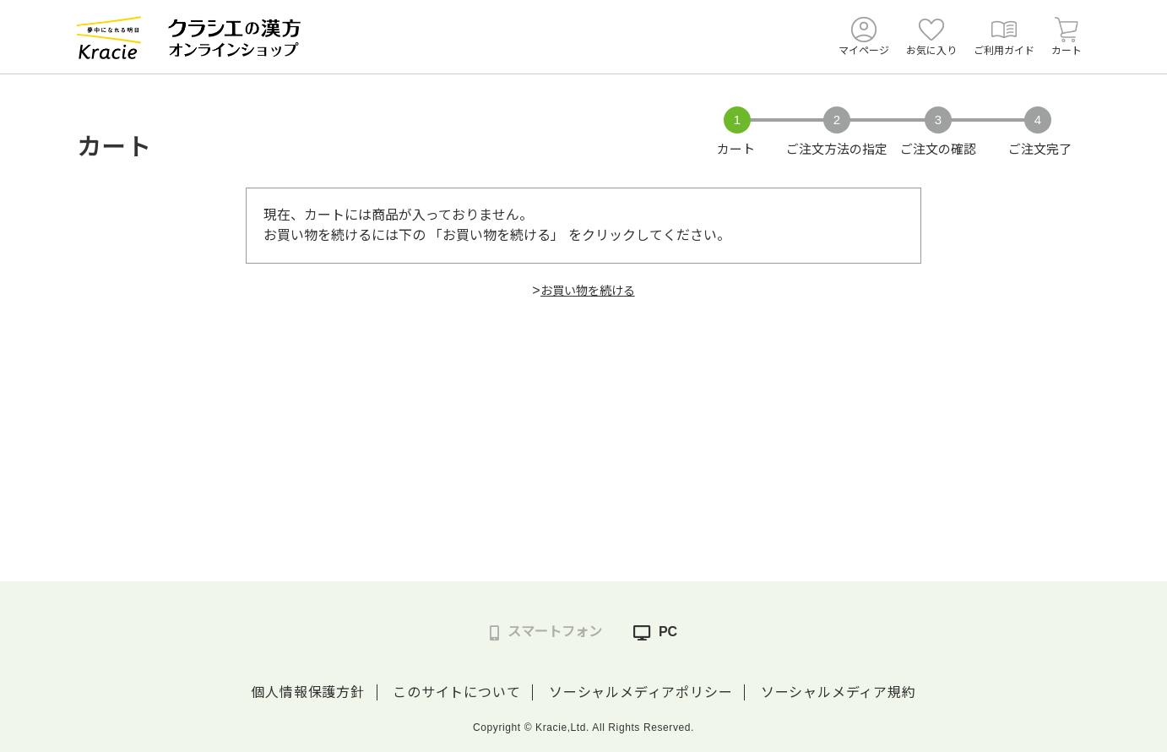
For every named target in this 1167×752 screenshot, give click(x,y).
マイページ (864, 37)
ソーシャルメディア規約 (838, 692)
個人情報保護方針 (307, 692)
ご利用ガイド (1004, 37)
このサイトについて (456, 692)
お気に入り (931, 37)
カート (1066, 37)
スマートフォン (546, 632)
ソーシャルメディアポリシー (640, 692)
